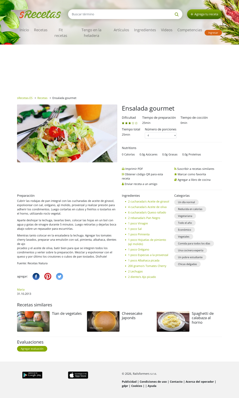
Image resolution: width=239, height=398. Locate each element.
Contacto (176, 381)
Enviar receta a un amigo (141, 184)
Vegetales (183, 236)
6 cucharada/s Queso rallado (147, 212)
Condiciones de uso (153, 381)
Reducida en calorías (190, 209)
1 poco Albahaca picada (143, 260)
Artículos (121, 29)
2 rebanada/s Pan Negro (144, 218)
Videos (166, 29)
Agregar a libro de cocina (194, 180)
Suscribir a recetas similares (195, 169)
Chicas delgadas (187, 264)
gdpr (125, 386)
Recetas (40, 29)
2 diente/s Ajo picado (142, 277)
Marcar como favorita (192, 174)
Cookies (136, 386)
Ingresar (213, 32)
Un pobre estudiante (190, 257)
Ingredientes (145, 29)
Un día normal (186, 202)
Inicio (24, 29)
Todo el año (185, 223)
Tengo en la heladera (91, 32)
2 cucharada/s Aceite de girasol (148, 201)
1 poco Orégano (138, 249)
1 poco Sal (135, 229)
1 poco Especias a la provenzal (148, 255)
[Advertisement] (119, 68)
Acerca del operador (200, 381)
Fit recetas (60, 32)
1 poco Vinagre (138, 223)
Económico (184, 229)
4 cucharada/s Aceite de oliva (147, 207)
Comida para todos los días (194, 243)
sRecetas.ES (25, 98)
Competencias (189, 29)
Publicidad (129, 381)
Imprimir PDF (134, 169)
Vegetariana (185, 216)
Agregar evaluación (32, 348)
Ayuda (152, 386)
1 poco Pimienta (139, 234)
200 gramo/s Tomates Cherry (147, 266)
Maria (21, 289)
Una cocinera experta (190, 250)
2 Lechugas (135, 271)
